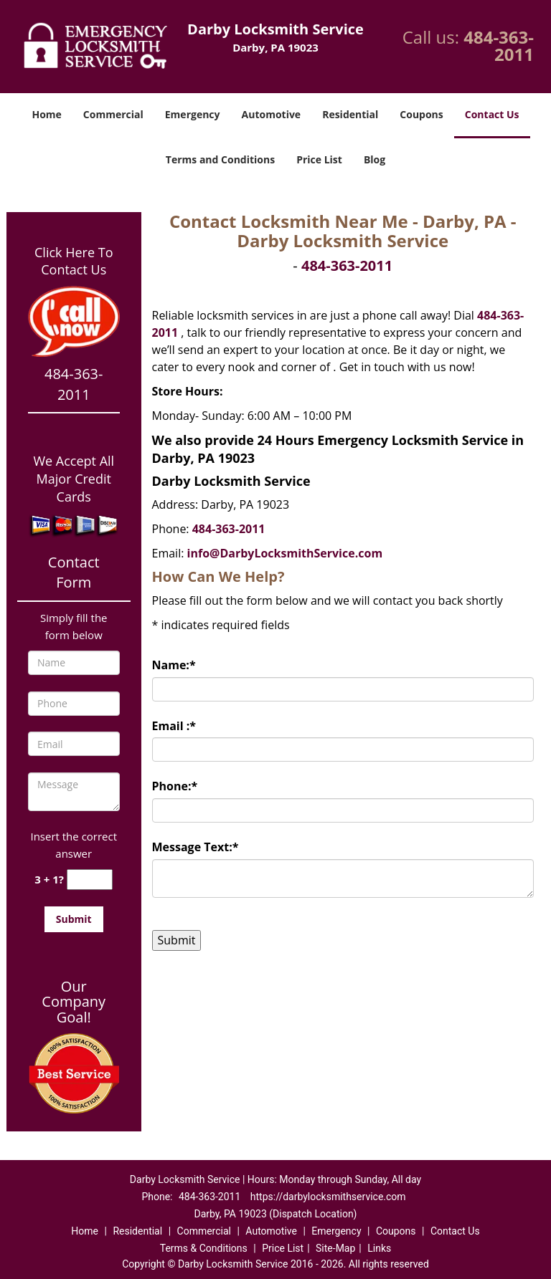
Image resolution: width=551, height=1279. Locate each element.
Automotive (271, 114)
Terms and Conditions (220, 159)
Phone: (175, 786)
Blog (374, 159)
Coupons (421, 114)
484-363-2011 (498, 45)
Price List (319, 159)
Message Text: (195, 847)
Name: (174, 665)
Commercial (113, 114)
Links (379, 1248)
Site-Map (335, 1248)
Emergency (192, 114)
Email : (174, 726)
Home (46, 114)
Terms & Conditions (204, 1248)
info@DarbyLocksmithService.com (285, 553)
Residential (350, 114)
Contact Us (492, 114)
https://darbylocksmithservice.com (328, 1196)
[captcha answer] (90, 879)
